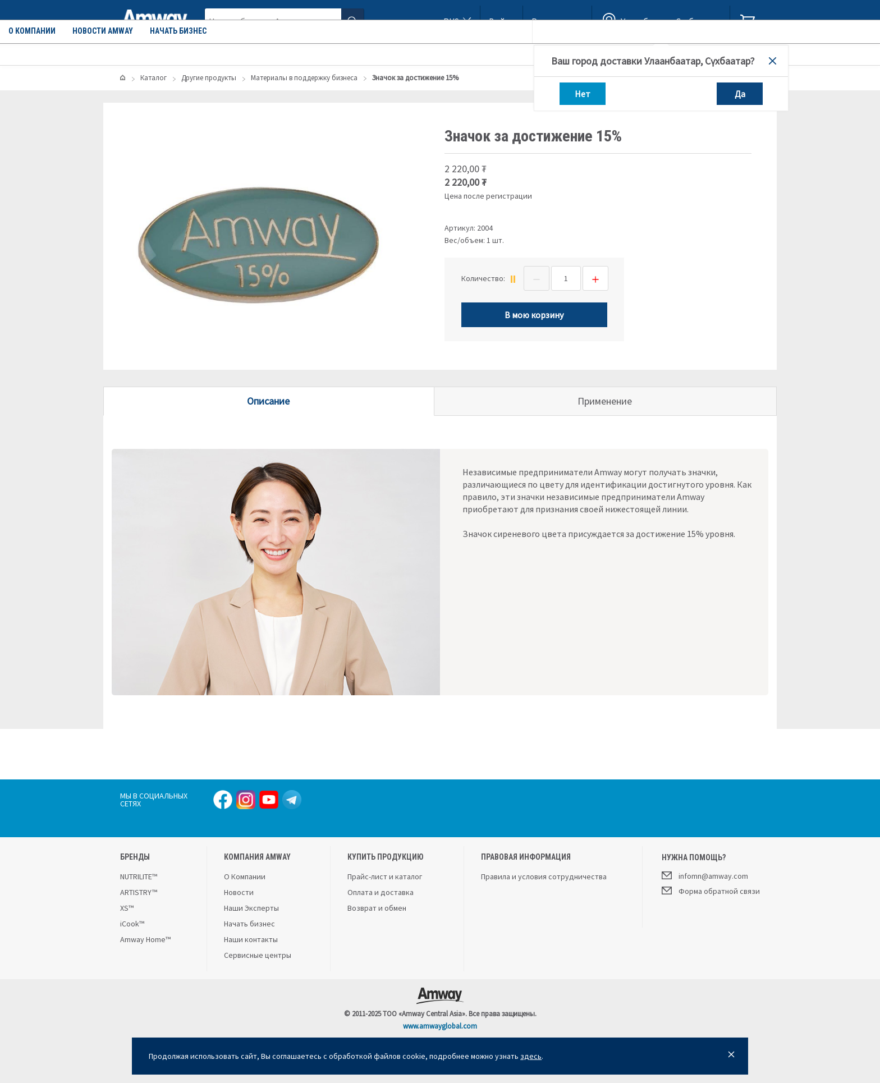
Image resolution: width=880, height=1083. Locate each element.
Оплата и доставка (380, 892)
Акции (206, 53)
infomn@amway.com (705, 875)
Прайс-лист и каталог (384, 876)
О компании (259, 53)
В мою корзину (534, 314)
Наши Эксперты (251, 908)
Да (740, 93)
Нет (582, 93)
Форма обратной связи (711, 890)
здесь (531, 1056)
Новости (239, 892)
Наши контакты (251, 939)
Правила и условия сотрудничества (544, 876)
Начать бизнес (405, 53)
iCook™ (132, 924)
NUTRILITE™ (138, 876)
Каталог (152, 53)
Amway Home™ (145, 939)
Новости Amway (330, 53)
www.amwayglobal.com (440, 1026)
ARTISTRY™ (138, 892)
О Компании (244, 876)
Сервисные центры (257, 955)
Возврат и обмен (376, 908)
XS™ (127, 908)
